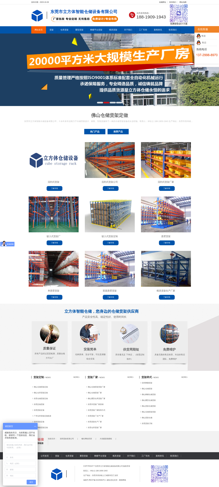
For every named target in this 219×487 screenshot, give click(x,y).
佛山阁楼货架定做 (41, 428)
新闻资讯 (158, 30)
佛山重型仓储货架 (149, 400)
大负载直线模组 (106, 439)
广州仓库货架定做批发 (42, 416)
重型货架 (79, 30)
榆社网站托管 (86, 439)
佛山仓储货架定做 (41, 387)
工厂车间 (143, 30)
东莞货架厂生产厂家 (95, 416)
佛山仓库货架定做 (41, 393)
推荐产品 (118, 131)
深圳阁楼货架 (147, 383)
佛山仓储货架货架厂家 (96, 387)
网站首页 (39, 30)
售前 (201, 36)
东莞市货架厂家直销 (95, 404)
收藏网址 (162, 2)
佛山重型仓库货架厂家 (96, 399)
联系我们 (172, 2)
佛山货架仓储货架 (149, 406)
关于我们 (128, 30)
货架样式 (150, 377)
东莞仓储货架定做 (41, 399)
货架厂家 (96, 377)
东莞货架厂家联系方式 (96, 410)
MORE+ (76, 377)
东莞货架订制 (147, 423)
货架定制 (42, 377)
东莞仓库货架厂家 (95, 428)
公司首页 (45, 456)
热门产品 (94, 131)
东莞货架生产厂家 (95, 422)
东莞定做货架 (39, 404)
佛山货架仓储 (147, 418)
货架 (52, 30)
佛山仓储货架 (147, 389)
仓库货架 (64, 30)
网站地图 (182, 2)
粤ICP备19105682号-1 (97, 480)
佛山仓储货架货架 (149, 412)
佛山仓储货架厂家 (95, 393)
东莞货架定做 (39, 410)
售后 (201, 42)
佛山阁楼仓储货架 (149, 394)
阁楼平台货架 (96, 30)
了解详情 (54, 188)
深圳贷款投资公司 (67, 439)
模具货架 (113, 30)
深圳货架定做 (39, 422)
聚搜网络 (122, 480)
